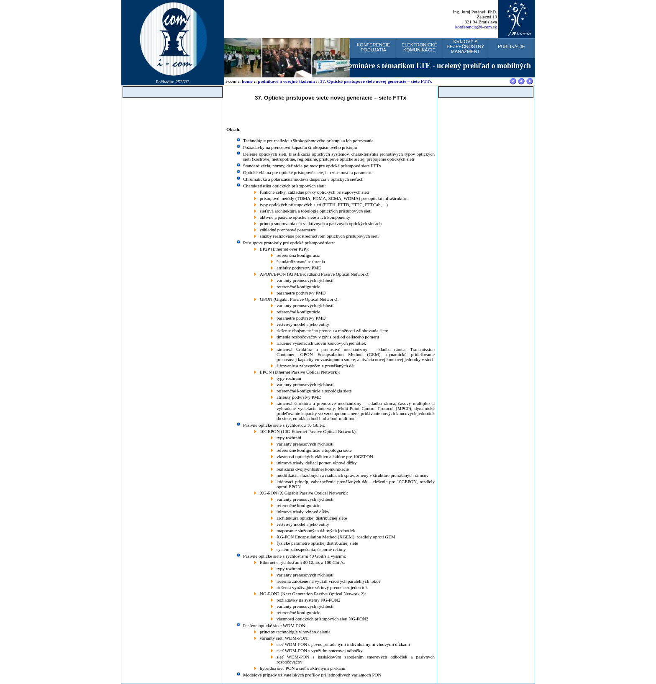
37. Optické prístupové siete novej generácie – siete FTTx (376, 81)
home (247, 81)
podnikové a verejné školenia (286, 81)
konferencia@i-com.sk (476, 26)
